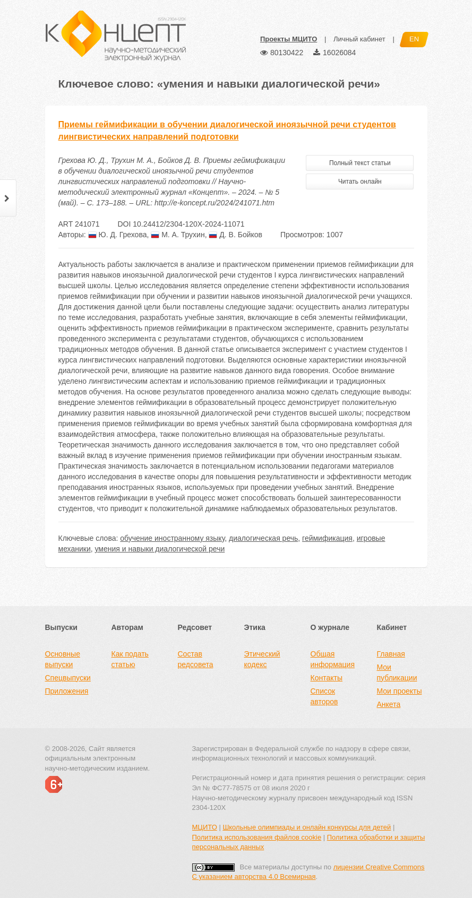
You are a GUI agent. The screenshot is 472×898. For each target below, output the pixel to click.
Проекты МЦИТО (288, 39)
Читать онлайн (360, 181)
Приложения (67, 691)
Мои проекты (399, 691)
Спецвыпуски (68, 678)
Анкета (389, 704)
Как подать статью (130, 659)
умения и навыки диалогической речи (160, 549)
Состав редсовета (195, 659)
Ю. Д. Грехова (117, 234)
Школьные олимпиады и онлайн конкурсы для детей (306, 827)
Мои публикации (397, 672)
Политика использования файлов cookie (257, 837)
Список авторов (324, 696)
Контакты (326, 678)
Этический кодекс (262, 659)
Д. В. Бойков (235, 234)
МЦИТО (204, 827)
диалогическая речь (263, 538)
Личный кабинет (359, 39)
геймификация (327, 538)
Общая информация (333, 659)
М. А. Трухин (177, 234)
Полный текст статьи (360, 163)
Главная (391, 654)
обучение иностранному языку (172, 538)
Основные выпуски (62, 659)
